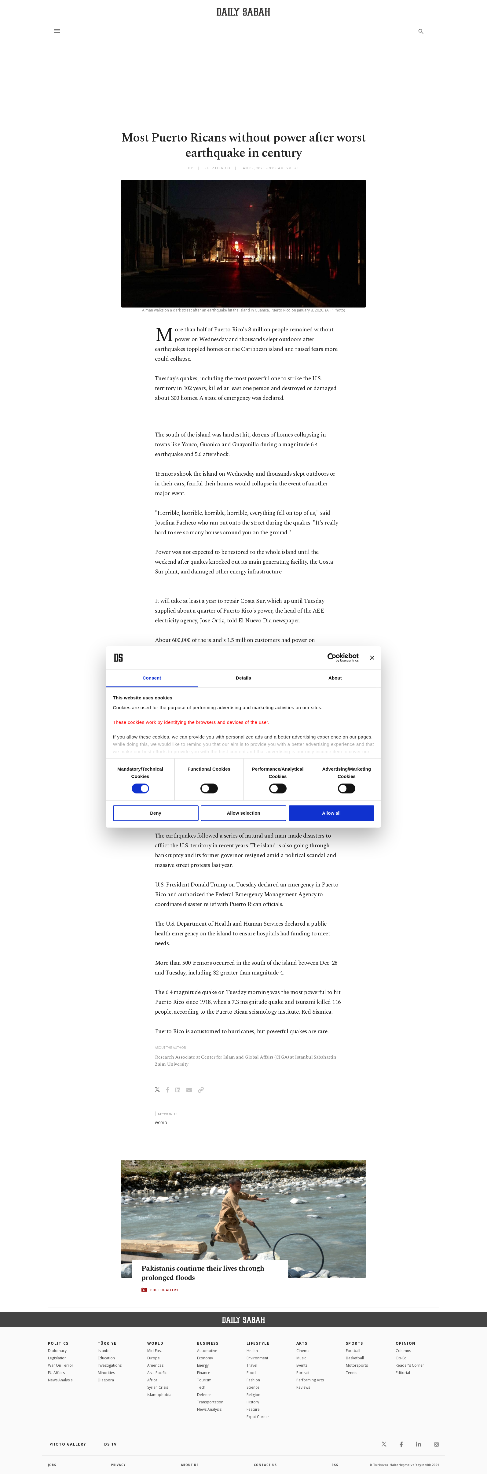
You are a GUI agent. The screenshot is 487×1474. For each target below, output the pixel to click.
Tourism (204, 1380)
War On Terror (60, 1365)
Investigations (110, 1365)
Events (301, 1365)
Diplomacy (57, 1350)
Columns (403, 1350)
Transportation (210, 1402)
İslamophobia (159, 1394)
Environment (257, 1358)
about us (190, 1465)
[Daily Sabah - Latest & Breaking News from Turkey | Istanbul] (243, 12)
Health (252, 1350)
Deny (155, 813)
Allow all (331, 813)
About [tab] (335, 677)
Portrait (302, 1372)
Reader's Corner (410, 1365)
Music (301, 1358)
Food (251, 1372)
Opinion (406, 1343)
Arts (302, 1343)
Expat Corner (258, 1416)
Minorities (106, 1372)
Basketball (355, 1358)
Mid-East (154, 1350)
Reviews (303, 1387)
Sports (354, 1343)
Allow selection (243, 813)
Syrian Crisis (157, 1387)
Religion (253, 1394)
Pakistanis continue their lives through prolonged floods (205, 1273)
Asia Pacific (157, 1372)
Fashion (253, 1380)
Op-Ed (401, 1358)
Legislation (57, 1358)
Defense (204, 1394)
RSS (334, 1465)
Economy (205, 1358)
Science (253, 1387)
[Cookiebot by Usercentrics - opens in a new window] (332, 657)
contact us (266, 1465)
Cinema (302, 1350)
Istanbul (105, 1350)
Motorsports (357, 1365)
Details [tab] (243, 677)
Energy (203, 1365)
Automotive (207, 1350)
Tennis (351, 1372)
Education (106, 1358)
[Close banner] (372, 658)
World (155, 1343)
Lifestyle (258, 1343)
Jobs (52, 1465)
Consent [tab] (152, 677)
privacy (118, 1465)
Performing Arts (310, 1380)
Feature (253, 1409)
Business (208, 1343)
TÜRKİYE (107, 1343)
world (161, 1122)
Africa (152, 1380)
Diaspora (106, 1380)
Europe (153, 1358)
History (253, 1402)
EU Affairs (56, 1372)
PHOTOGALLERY (164, 1290)
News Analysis (60, 1380)
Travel (252, 1365)
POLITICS (58, 1343)
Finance (203, 1372)
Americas (155, 1365)
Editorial (403, 1372)
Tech (201, 1387)
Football (353, 1350)
